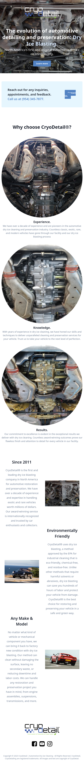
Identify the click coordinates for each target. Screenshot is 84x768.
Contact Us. (70, 94)
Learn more (42, 63)
